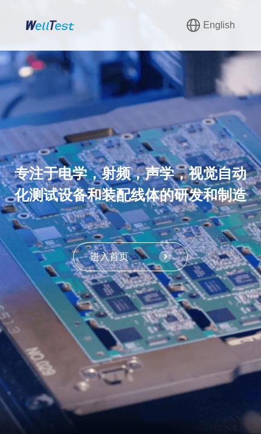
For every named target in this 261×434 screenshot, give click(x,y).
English (210, 25)
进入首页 (130, 257)
